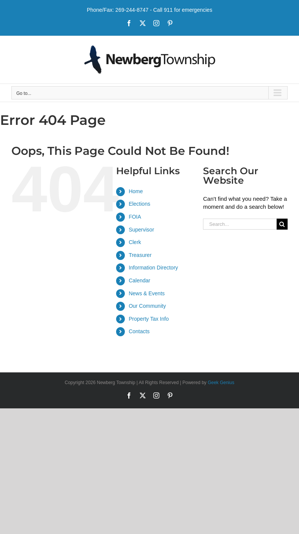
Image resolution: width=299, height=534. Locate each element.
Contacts (139, 331)
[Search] (282, 224)
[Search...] (240, 224)
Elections (139, 204)
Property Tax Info (149, 319)
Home (136, 191)
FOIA (135, 217)
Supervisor (141, 230)
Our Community (147, 306)
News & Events (147, 293)
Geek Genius (221, 382)
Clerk (135, 242)
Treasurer (140, 255)
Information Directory (153, 268)
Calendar (139, 280)
